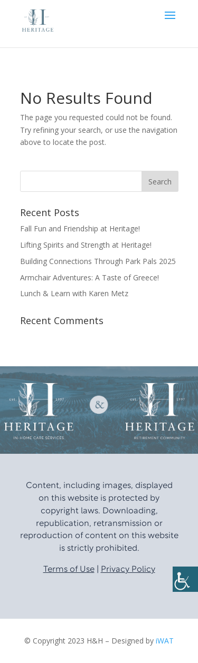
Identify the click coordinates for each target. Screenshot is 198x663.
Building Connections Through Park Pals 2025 (98, 261)
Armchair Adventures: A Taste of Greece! (89, 277)
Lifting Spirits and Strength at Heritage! (86, 245)
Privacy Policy (128, 569)
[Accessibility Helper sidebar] (185, 579)
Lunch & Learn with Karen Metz (74, 293)
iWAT (165, 641)
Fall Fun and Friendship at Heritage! (80, 228)
